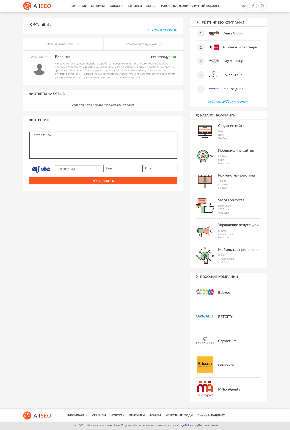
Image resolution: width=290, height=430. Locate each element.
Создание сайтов (232, 126)
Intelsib (222, 156)
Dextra (221, 131)
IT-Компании (76, 6)
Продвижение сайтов (236, 151)
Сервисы (98, 6)
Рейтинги (134, 6)
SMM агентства (231, 200)
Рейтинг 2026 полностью (228, 101)
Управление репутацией (238, 225)
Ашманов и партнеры (240, 47)
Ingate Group (233, 61)
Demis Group (233, 33)
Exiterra (222, 230)
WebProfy (223, 138)
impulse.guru (233, 89)
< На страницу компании (162, 30)
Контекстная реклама (236, 175)
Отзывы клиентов (63, 44)
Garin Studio (225, 206)
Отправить (103, 181)
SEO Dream (224, 209)
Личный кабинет (205, 6)
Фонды (151, 6)
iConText (222, 188)
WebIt (221, 134)
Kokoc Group (232, 75)
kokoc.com (223, 163)
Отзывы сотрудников (143, 44)
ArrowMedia (224, 184)
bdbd (221, 159)
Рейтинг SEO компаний (220, 22)
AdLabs (222, 181)
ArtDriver (223, 262)
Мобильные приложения (239, 250)
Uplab (221, 255)
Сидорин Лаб (225, 234)
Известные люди (174, 6)
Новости (116, 6)
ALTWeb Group (226, 259)
